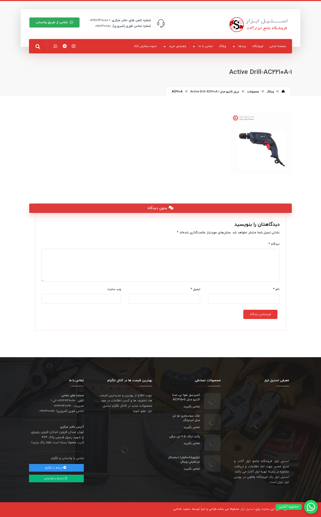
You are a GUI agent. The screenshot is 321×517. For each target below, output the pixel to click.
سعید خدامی (182, 509)
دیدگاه (274, 244)
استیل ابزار (247, 509)
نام (276, 289)
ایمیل (195, 289)
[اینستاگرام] (73, 46)
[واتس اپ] (55, 46)
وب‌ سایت (114, 289)
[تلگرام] (64, 46)
